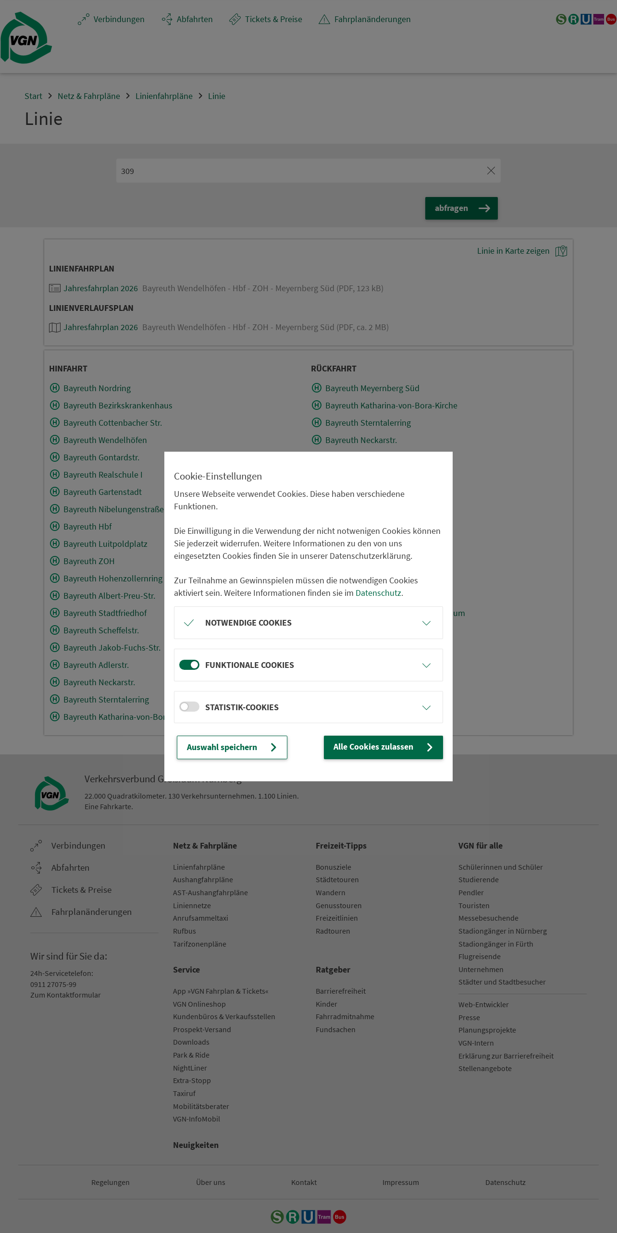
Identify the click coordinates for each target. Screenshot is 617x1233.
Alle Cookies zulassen (384, 747)
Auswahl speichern (233, 747)
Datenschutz (378, 592)
